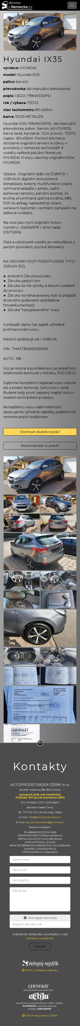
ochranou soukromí (40, 938)
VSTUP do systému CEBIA (40, 1015)
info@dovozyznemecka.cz (45, 817)
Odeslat (40, 946)
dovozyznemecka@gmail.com (45, 822)
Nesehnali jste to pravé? (40, 446)
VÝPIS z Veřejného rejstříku (40, 965)
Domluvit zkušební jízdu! (40, 432)
